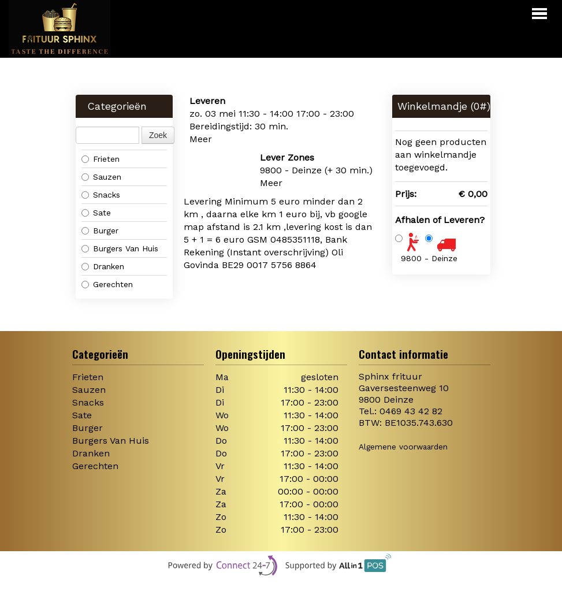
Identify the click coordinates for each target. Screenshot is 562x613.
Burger (99, 230)
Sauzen (101, 176)
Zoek (158, 135)
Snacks (100, 194)
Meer (200, 138)
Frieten (100, 159)
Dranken (102, 266)
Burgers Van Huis (119, 248)
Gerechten (107, 284)
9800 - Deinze (429, 258)
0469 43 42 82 (410, 411)
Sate (96, 212)
